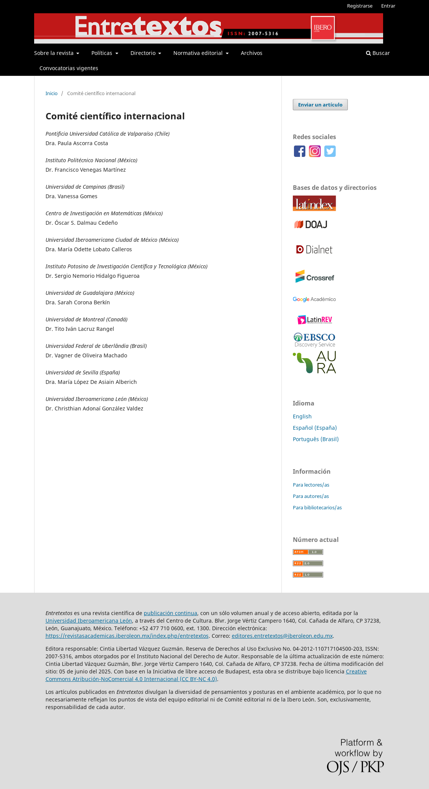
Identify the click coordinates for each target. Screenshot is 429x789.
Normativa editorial (198, 52)
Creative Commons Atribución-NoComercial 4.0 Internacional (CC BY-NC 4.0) (206, 675)
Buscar (378, 52)
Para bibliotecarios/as (317, 507)
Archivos (251, 52)
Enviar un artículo (320, 104)
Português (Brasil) (316, 439)
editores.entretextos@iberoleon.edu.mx (282, 635)
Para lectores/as (311, 484)
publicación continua (170, 613)
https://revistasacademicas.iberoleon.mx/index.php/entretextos (127, 635)
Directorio (143, 52)
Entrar (388, 5)
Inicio (52, 93)
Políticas (102, 52)
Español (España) (315, 427)
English (302, 416)
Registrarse (359, 5)
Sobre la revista (54, 52)
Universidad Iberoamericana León (89, 620)
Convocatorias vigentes (68, 68)
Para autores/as (311, 496)
